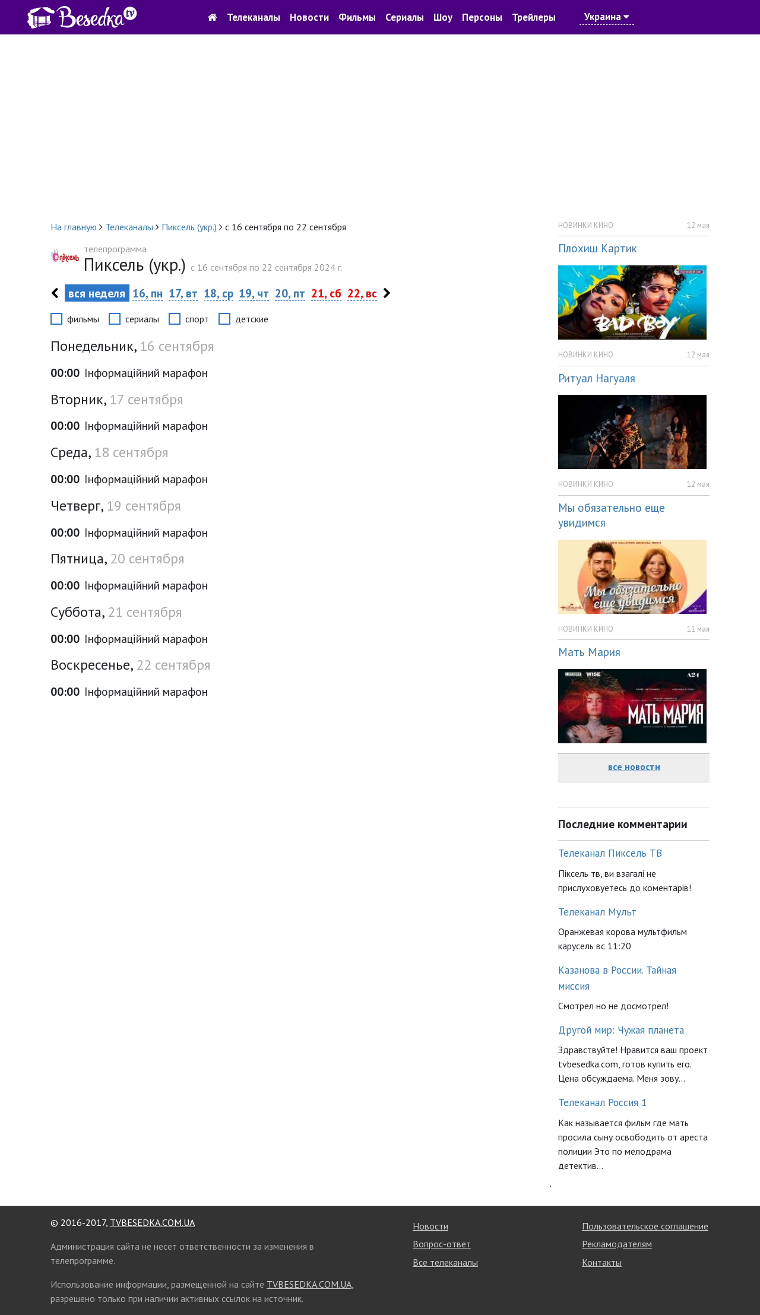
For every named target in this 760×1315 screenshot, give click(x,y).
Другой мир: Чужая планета (621, 1030)
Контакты (602, 1262)
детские (251, 319)
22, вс (362, 293)
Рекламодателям (617, 1244)
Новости (309, 17)
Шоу (442, 17)
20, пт (290, 293)
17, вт (183, 293)
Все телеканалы (445, 1262)
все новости (634, 766)
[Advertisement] (380, 127)
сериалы (142, 319)
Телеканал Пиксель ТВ (610, 853)
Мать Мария (589, 651)
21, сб (326, 293)
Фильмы (357, 17)
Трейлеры (534, 17)
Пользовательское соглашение (645, 1226)
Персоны (482, 17)
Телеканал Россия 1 (602, 1102)
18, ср (218, 293)
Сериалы (404, 17)
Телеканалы (253, 17)
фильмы (83, 319)
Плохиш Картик (597, 247)
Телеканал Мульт (597, 911)
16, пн (147, 293)
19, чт (254, 293)
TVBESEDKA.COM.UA (152, 1222)
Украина (606, 16)
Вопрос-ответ (442, 1244)
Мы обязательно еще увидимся (611, 515)
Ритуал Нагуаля (596, 377)
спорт (197, 319)
